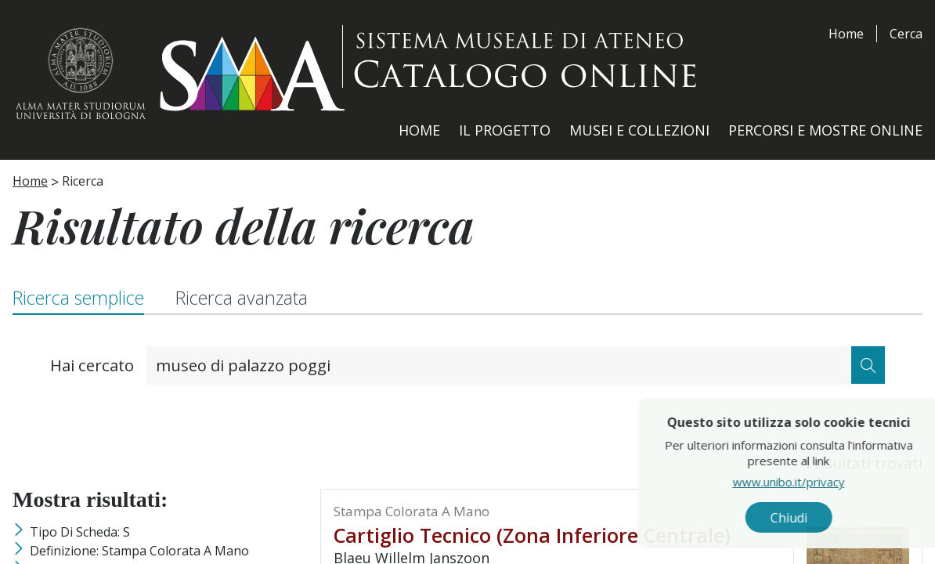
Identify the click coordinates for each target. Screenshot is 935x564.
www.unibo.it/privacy (819, 482)
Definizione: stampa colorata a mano (139, 550)
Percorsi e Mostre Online (825, 130)
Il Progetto (505, 130)
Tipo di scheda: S (80, 531)
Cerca (906, 33)
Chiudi (818, 517)
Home (846, 33)
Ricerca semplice (78, 297)
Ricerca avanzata (241, 297)
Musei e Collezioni (639, 130)
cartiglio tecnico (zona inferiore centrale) (532, 535)
